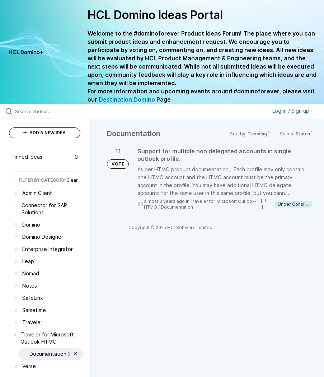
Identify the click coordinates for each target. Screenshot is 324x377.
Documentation (177, 207)
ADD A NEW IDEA (44, 132)
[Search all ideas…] (48, 111)
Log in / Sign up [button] (292, 111)
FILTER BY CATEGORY (38, 180)
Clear (72, 180)
